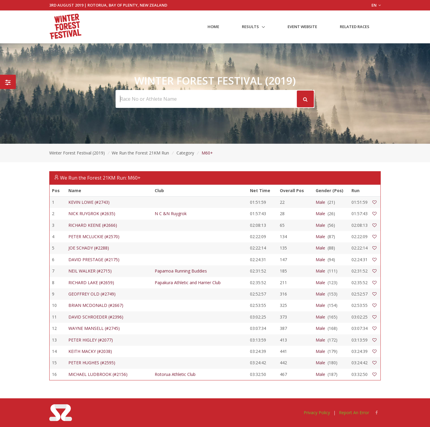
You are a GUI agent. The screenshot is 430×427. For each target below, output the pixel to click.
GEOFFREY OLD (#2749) (92, 294)
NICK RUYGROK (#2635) (91, 213)
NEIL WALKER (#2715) (90, 271)
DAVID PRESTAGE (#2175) (93, 259)
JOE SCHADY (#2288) (88, 248)
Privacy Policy (317, 412)
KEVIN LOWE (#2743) (89, 202)
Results (250, 26)
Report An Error (354, 412)
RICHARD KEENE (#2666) (92, 225)
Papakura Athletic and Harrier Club (188, 282)
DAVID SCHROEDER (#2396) (95, 317)
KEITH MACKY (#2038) (90, 351)
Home (213, 26)
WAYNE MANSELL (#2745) (94, 328)
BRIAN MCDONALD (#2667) (95, 305)
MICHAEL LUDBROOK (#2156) (98, 374)
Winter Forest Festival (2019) (77, 153)
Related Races (354, 26)
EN (376, 5)
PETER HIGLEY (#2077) (90, 340)
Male (320, 202)
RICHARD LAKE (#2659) (91, 282)
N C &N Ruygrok (171, 213)
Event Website (302, 26)
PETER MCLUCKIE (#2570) (93, 236)
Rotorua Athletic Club (175, 374)
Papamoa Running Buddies (181, 271)
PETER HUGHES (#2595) (91, 362)
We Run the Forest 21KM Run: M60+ (100, 178)
